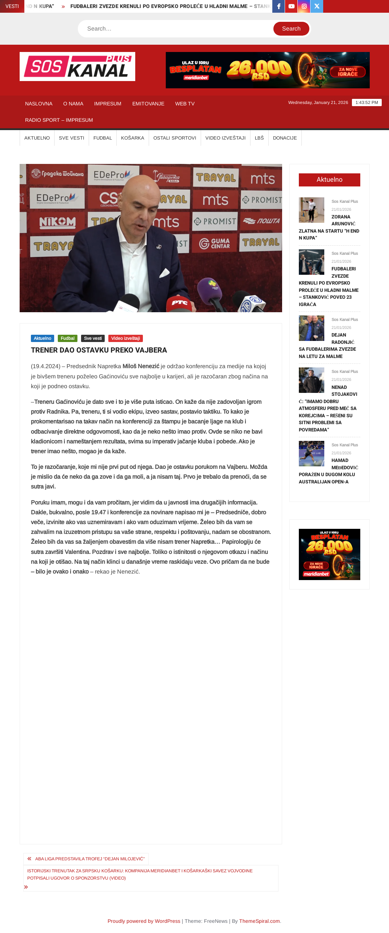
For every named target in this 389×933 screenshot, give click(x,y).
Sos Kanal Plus (345, 201)
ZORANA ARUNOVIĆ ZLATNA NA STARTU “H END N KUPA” (329, 227)
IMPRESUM (107, 103)
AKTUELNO (37, 138)
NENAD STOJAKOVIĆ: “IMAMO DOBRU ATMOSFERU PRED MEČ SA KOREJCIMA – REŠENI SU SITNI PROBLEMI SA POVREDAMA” (328, 408)
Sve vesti (93, 338)
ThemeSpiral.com (259, 921)
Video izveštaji (125, 338)
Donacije (285, 138)
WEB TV (184, 103)
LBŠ (259, 138)
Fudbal (68, 338)
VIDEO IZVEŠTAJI (225, 138)
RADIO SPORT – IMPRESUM (59, 120)
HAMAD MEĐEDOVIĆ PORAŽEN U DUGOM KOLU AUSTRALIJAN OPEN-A (328, 471)
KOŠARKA (132, 138)
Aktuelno (42, 338)
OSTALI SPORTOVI (174, 138)
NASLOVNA (38, 103)
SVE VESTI (71, 138)
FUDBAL (102, 138)
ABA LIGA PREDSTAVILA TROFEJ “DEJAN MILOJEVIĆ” (90, 858)
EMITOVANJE (148, 103)
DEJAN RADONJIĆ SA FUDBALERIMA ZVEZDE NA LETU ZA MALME (327, 345)
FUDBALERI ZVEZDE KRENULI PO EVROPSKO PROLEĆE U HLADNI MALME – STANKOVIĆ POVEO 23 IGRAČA (203, 6)
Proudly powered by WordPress (144, 921)
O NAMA (73, 103)
